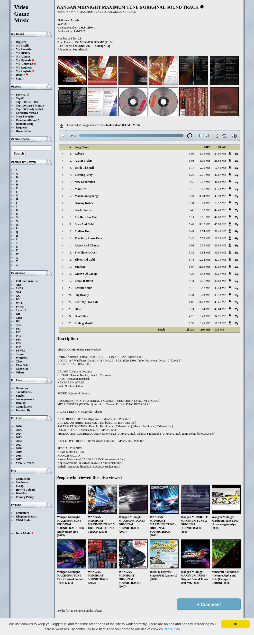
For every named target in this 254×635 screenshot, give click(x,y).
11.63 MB (204, 266)
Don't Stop (81, 316)
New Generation (85, 182)
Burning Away (83, 174)
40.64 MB (220, 309)
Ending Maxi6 (83, 323)
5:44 (191, 196)
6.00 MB (205, 160)
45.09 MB (220, 224)
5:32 (191, 252)
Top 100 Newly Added (29, 109)
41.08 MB (220, 182)
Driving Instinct (85, 203)
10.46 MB (204, 189)
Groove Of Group (86, 273)
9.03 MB (205, 295)
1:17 (191, 167)
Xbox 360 (21, 365)
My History (23, 53)
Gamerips (22, 388)
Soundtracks (24, 392)
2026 (19, 426)
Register (21, 42)
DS (17, 321)
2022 (19, 441)
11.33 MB (220, 323)
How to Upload (25, 489)
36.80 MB (220, 281)
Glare (78, 309)
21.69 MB (220, 245)
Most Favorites (25, 116)
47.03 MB (220, 266)
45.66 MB (220, 302)
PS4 (18, 339)
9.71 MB (205, 217)
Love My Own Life (86, 302)
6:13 (191, 259)
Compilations (24, 406)
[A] (38, 120)
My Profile (22, 45)
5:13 (191, 288)
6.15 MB (205, 153)
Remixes (21, 403)
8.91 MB (205, 281)
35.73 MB (220, 189)
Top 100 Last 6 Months (30, 105)
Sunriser (80, 266)
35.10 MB (220, 295)
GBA (19, 317)
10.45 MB (220, 167)
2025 (19, 430)
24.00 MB (220, 153)
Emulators (22, 513)
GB (18, 314)
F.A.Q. (20, 486)
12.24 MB (204, 259)
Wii (18, 299)
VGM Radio (23, 520)
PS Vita (20, 350)
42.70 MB (220, 259)
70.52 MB (220, 203)
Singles (20, 395)
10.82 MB (204, 210)
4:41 (191, 281)
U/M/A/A (80, 31)
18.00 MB (204, 203)
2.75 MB (205, 167)
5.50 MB (205, 238)
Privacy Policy (25, 497)
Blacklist (21, 493)
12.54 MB (204, 231)
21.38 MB (220, 238)
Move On (80, 189)
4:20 (191, 316)
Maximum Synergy (87, 196)
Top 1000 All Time (27, 102)
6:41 (191, 231)
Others (20, 372)
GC (18, 295)
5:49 (191, 210)
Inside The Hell (84, 167)
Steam (20, 354)
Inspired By (23, 410)
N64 (18, 292)
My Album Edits (26, 64)
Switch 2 (21, 310)
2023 (19, 437)
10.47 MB (204, 288)
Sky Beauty (82, 295)
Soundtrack (80, 49)
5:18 (191, 189)
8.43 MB (205, 273)
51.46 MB (220, 231)
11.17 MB (204, 224)
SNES (19, 288)
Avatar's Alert (83, 160)
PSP (18, 347)
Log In (20, 78)
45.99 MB (220, 196)
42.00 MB (220, 217)
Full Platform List (27, 281)
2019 (19, 452)
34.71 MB (220, 316)
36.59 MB (220, 252)
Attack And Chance (87, 245)
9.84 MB (205, 252)
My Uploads (25, 60)
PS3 (18, 336)
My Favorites (24, 49)
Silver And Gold (85, 259)
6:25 (191, 174)
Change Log (102, 46)
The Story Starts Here (88, 238)
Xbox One (22, 369)
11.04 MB (204, 196)
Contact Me (23, 478)
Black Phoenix (84, 210)
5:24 (191, 309)
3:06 (191, 153)
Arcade (74, 20)
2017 (19, 459)
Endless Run (82, 231)
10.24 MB (204, 309)
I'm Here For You (86, 217)
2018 (19, 455)
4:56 (191, 182)
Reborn (79, 153)
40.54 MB (220, 288)
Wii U (19, 303)
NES (18, 284)
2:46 (191, 238)
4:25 (191, 273)
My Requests (24, 67)
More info (172, 629)
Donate (22, 75)
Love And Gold (84, 224)
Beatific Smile (83, 288)
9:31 (191, 203)
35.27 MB (220, 273)
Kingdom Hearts (26, 516)
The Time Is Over (86, 252)
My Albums (23, 56)
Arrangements (25, 399)
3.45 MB (205, 323)
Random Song (24, 124)
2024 (19, 433)
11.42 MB (204, 302)
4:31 (191, 295)
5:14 (191, 217)
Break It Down (84, 281)
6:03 (191, 302)
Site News (22, 482)
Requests (21, 127)
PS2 (18, 332)
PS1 (18, 328)
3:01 (191, 160)
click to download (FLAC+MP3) (120, 125)
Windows (21, 358)
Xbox (19, 361)
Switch (20, 306)
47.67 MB (220, 174)
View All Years (25, 463)
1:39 (191, 323)
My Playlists (25, 71)
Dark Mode (25, 533)
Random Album (26, 120)
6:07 (191, 266)
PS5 (18, 343)
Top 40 (20, 98)
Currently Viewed (27, 113)
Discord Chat (24, 131)
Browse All (22, 94)
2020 (19, 448)
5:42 (191, 224)
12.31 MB (204, 174)
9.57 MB (205, 182)
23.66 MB (220, 160)
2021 (19, 444)
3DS (18, 325)
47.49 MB (220, 210)
